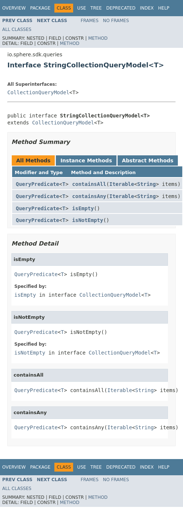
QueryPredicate (37, 184)
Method (98, 38)
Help (163, 8)
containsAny (89, 196)
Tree (96, 8)
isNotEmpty (87, 220)
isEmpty (83, 208)
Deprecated (121, 8)
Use (81, 8)
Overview (14, 8)
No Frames (116, 20)
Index (147, 8)
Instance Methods (86, 160)
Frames (90, 20)
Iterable (121, 184)
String (146, 184)
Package (40, 8)
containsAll (89, 184)
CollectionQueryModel (38, 92)
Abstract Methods (147, 160)
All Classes (16, 29)
